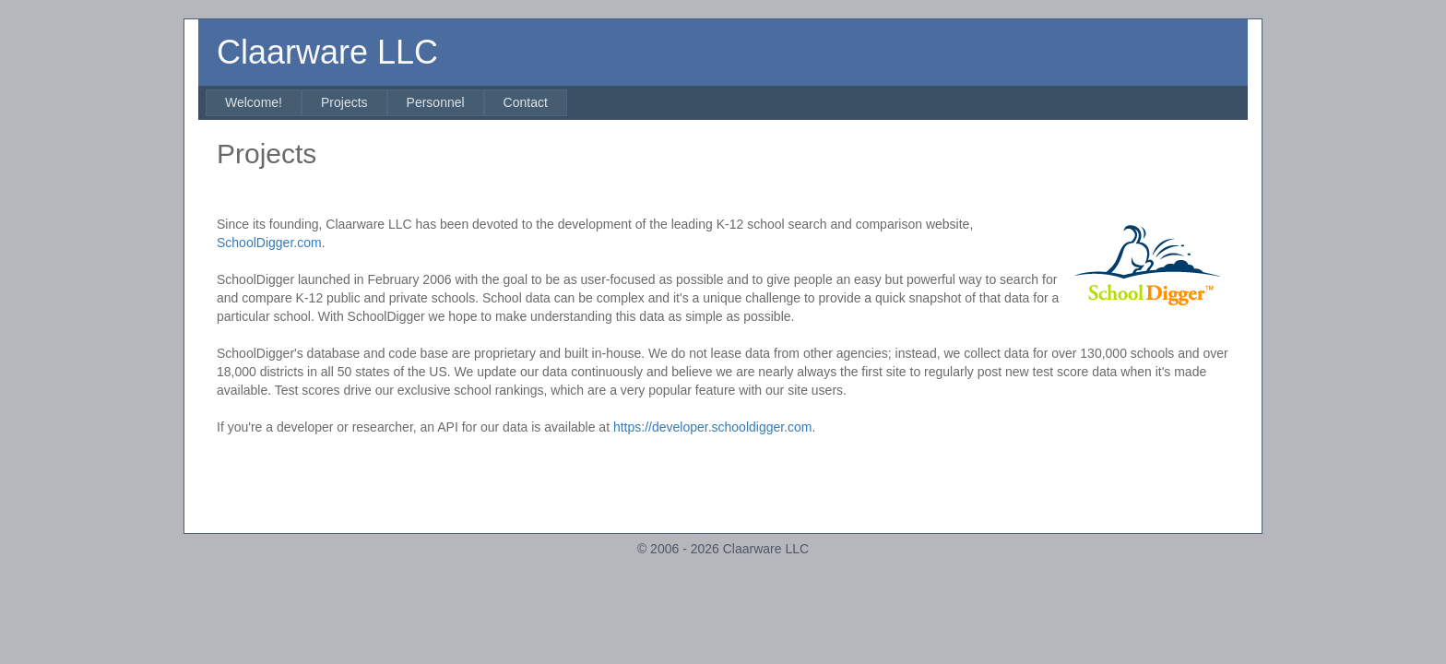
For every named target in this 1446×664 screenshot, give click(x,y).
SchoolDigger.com (269, 242)
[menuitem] (254, 102)
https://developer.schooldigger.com (712, 427)
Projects (344, 102)
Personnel (436, 102)
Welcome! (253, 102)
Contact (526, 102)
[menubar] (386, 102)
